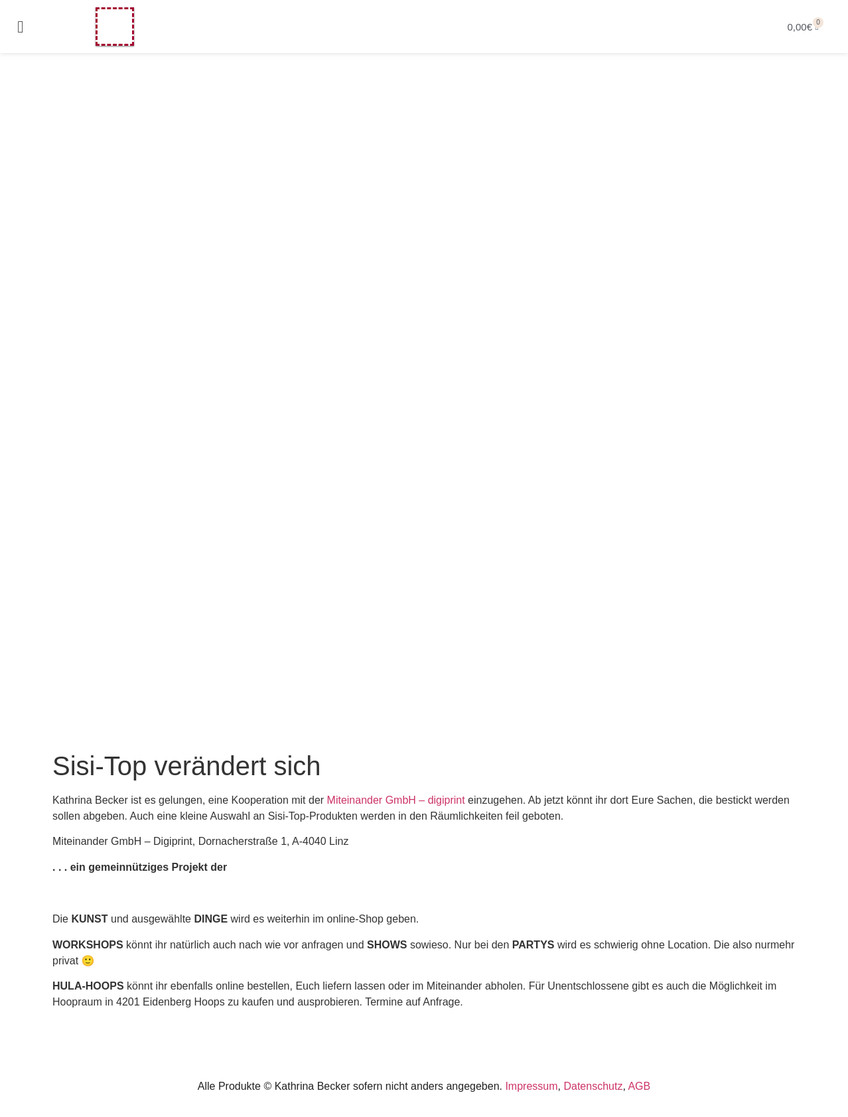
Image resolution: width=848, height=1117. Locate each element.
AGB (639, 1086)
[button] (20, 26)
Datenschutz (592, 1086)
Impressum (531, 1086)
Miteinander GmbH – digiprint (396, 800)
